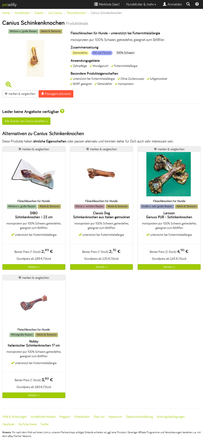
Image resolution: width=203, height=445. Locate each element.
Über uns (99, 416)
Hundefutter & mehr (141, 4)
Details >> (34, 267)
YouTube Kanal (27, 424)
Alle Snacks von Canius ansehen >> (26, 121)
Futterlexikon (82, 416)
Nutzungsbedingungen (171, 416)
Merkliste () (106, 4)
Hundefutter (22, 13)
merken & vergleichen (20, 94)
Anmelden (172, 4)
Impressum (115, 416)
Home (6, 13)
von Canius (55, 13)
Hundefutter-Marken (43, 416)
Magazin (65, 416)
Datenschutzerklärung (139, 416)
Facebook (8, 424)
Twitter (44, 424)
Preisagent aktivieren (56, 94)
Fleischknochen (76, 13)
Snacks (38, 13)
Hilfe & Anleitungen (15, 416)
